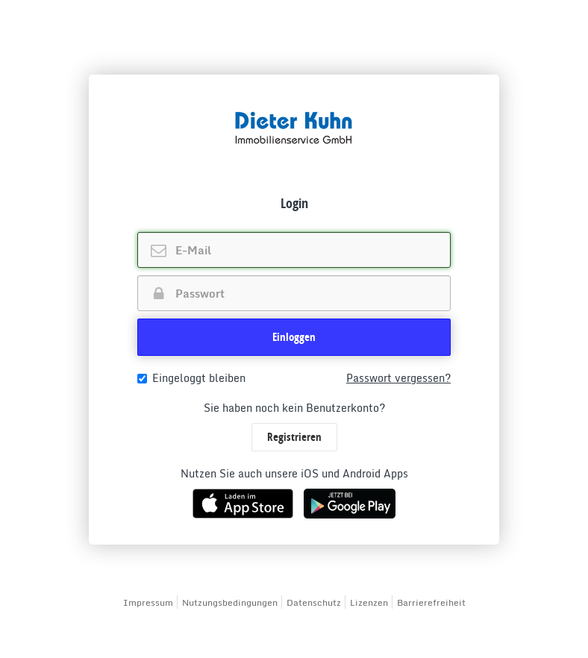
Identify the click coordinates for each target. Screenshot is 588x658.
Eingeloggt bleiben (191, 378)
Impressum (148, 602)
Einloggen (294, 337)
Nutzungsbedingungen (230, 602)
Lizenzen (369, 602)
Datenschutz (314, 602)
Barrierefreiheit (431, 602)
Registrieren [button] (294, 437)
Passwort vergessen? (398, 378)
